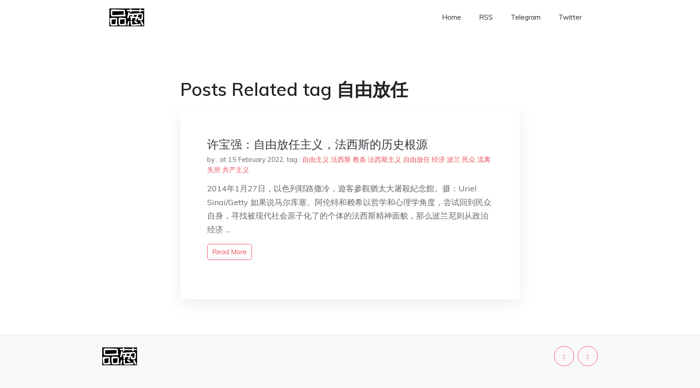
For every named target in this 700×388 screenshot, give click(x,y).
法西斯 (341, 159)
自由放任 (416, 159)
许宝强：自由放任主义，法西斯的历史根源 (317, 144)
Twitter (570, 17)
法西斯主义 (384, 159)
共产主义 (235, 169)
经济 (438, 159)
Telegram (526, 17)
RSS (486, 17)
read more (229, 252)
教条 (359, 159)
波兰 (453, 159)
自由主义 (315, 159)
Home (451, 17)
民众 (468, 159)
